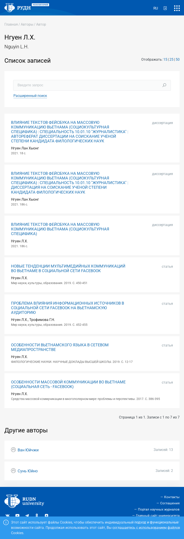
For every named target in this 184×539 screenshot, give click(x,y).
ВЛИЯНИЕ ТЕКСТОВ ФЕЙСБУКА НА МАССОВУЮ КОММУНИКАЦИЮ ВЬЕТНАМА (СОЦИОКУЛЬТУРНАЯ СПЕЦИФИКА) (60, 229)
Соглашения (170, 503)
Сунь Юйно (28, 471)
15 (165, 59)
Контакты (172, 497)
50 (178, 59)
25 (171, 59)
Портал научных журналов (159, 509)
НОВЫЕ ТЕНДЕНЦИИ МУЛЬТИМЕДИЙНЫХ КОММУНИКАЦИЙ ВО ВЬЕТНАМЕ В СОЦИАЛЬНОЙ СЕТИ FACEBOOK (68, 268)
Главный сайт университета (158, 516)
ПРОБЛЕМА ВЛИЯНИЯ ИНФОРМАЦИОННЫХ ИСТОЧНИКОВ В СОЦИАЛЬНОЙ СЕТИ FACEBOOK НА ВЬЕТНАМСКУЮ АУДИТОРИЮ (67, 308)
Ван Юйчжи (28, 450)
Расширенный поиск (30, 96)
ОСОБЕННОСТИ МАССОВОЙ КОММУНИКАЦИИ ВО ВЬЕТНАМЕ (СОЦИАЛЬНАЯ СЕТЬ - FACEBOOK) (68, 384)
